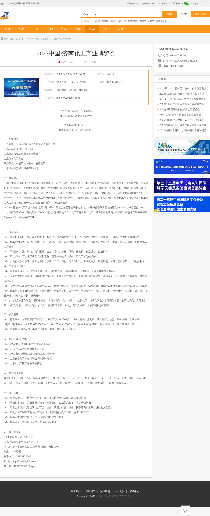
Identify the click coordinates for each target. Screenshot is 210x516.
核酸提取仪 (161, 21)
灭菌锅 (151, 21)
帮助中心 (134, 491)
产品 (21, 29)
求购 (50, 29)
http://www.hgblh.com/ (68, 97)
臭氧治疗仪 (133, 21)
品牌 (78, 29)
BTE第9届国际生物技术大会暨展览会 (179, 109)
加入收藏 (176, 3)
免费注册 (35, 3)
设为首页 (163, 3)
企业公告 (119, 491)
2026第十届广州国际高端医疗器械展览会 (181, 104)
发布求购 (200, 13)
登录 (28, 3)
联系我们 (90, 491)
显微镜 (143, 21)
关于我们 (76, 491)
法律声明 (105, 491)
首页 (7, 29)
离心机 (105, 21)
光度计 (97, 21)
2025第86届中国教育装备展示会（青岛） (181, 120)
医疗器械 (34, 38)
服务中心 (147, 3)
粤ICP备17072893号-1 (121, 496)
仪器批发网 (102, 496)
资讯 (106, 29)
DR (124, 20)
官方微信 (194, 3)
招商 (35, 29)
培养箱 (113, 21)
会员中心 (131, 3)
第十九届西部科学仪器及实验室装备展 (180, 114)
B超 (119, 21)
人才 (120, 29)
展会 (92, 29)
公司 (64, 29)
